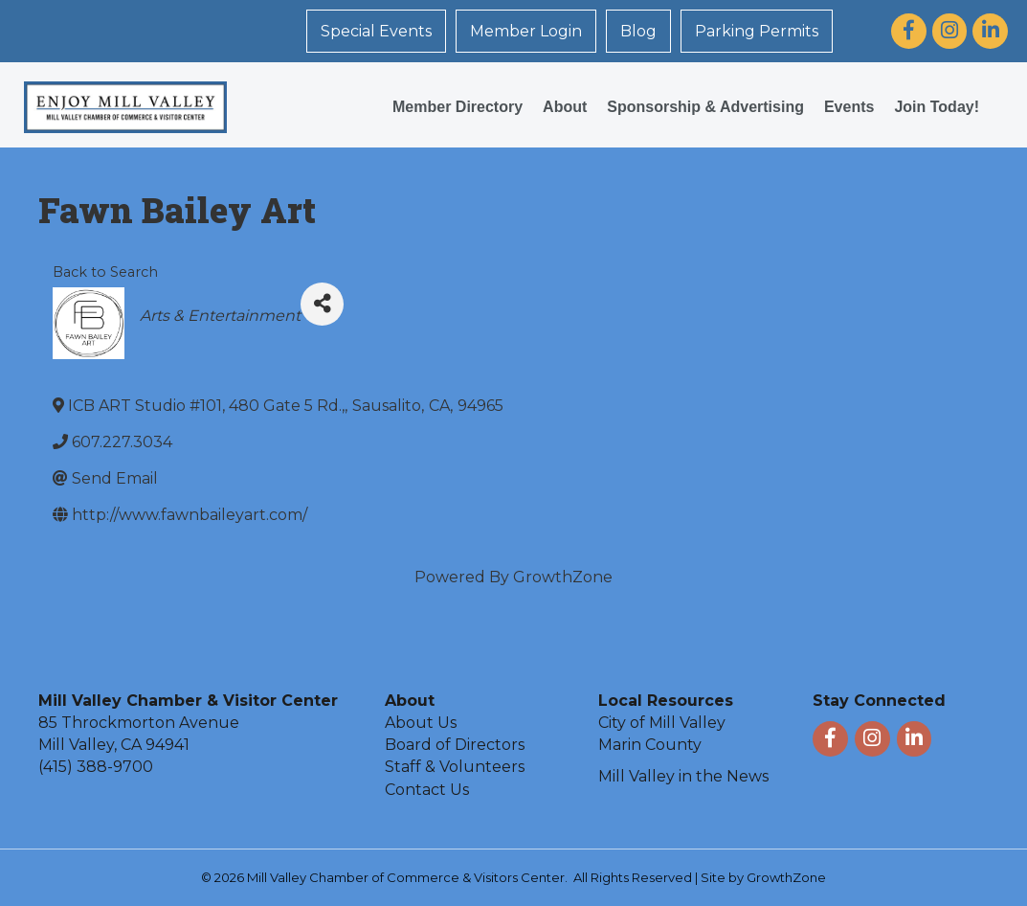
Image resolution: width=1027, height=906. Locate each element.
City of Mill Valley (662, 722)
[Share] (322, 304)
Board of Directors (455, 745)
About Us (421, 722)
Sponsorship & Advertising (705, 107)
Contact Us (427, 790)
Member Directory (457, 107)
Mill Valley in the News (683, 776)
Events (849, 107)
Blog (638, 31)
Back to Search (105, 272)
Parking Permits (756, 31)
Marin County (650, 745)
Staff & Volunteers (455, 767)
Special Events (376, 31)
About (565, 107)
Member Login (526, 31)
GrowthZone (563, 577)
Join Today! (936, 107)
